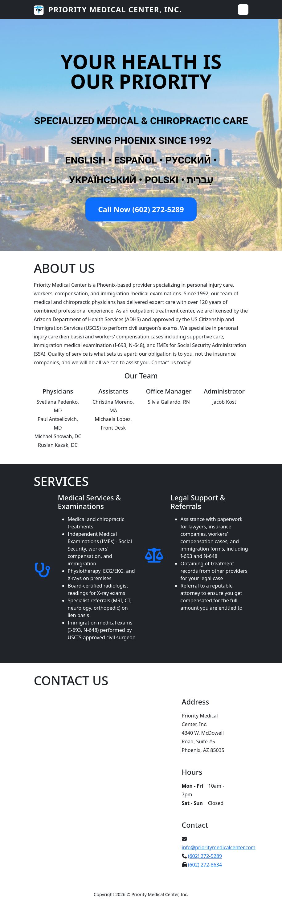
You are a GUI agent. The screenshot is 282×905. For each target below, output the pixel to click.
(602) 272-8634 (205, 864)
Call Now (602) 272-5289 (141, 209)
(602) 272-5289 (205, 856)
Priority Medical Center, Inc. (108, 9)
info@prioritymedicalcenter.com (218, 847)
